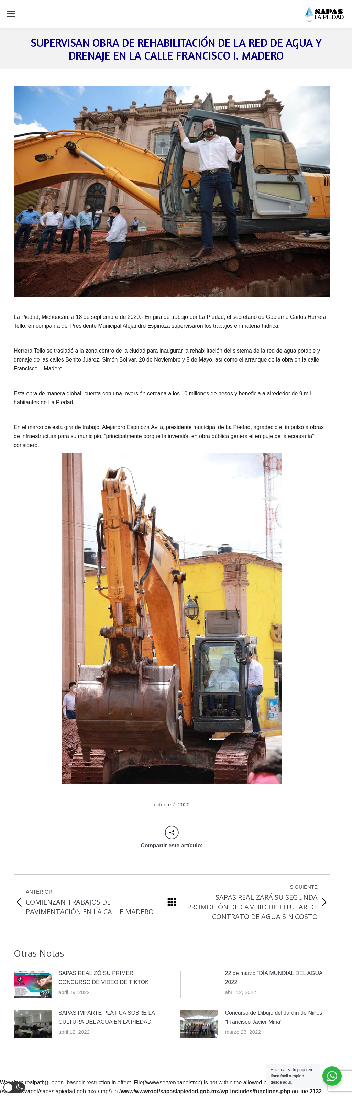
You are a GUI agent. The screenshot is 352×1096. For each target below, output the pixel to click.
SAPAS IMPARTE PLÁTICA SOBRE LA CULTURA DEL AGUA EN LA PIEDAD (106, 1017)
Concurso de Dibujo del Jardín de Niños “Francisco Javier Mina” (273, 1017)
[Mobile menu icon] (11, 14)
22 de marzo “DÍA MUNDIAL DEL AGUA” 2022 (275, 977)
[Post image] (33, 984)
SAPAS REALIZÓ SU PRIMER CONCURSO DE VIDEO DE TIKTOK (103, 977)
